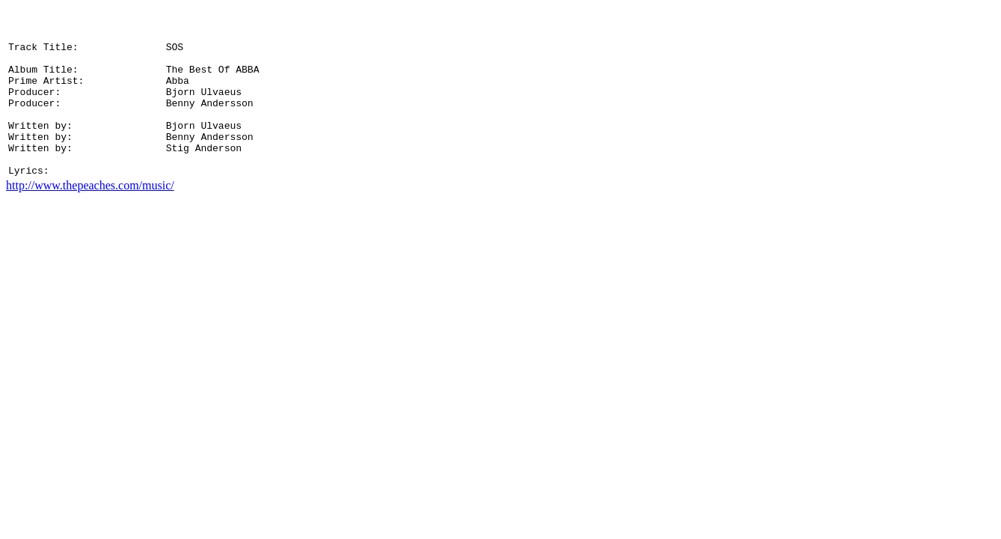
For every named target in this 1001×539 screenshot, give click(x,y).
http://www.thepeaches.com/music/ (90, 219)
